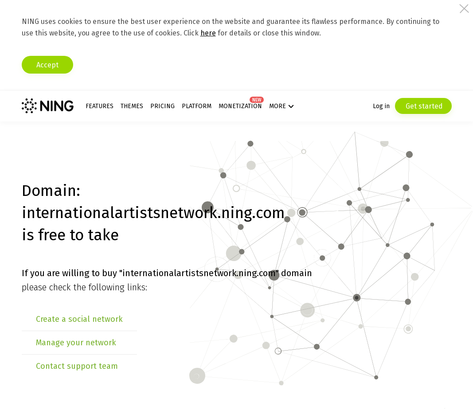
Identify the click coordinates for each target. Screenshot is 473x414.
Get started (423, 106)
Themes (132, 106)
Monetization (240, 106)
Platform (196, 106)
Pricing (162, 106)
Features (99, 106)
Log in (381, 106)
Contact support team (77, 366)
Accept (47, 65)
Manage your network (76, 343)
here (208, 33)
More (277, 106)
